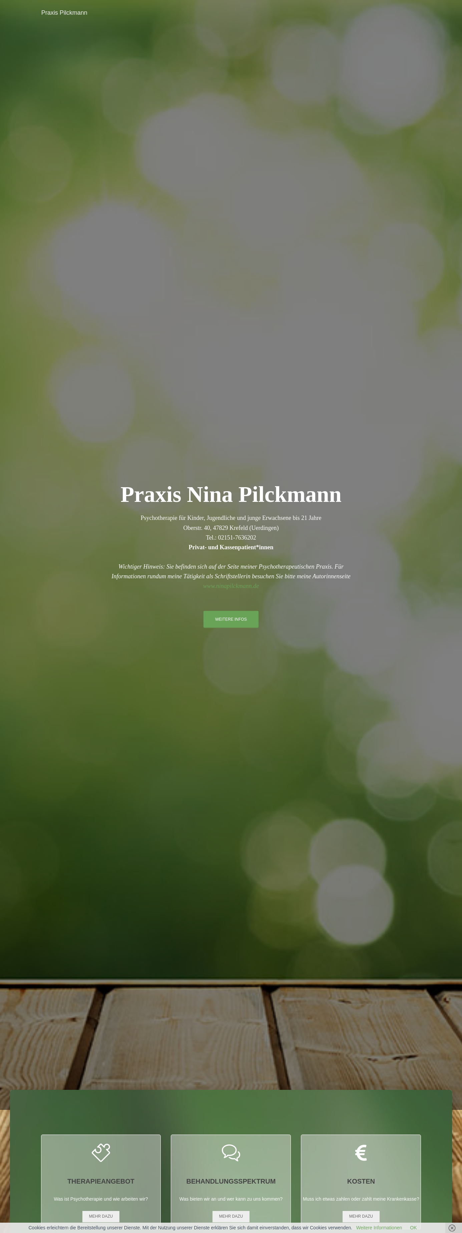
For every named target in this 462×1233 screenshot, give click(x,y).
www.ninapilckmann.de (231, 586)
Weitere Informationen (379, 1227)
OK (413, 1227)
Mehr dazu (101, 1216)
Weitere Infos (231, 619)
